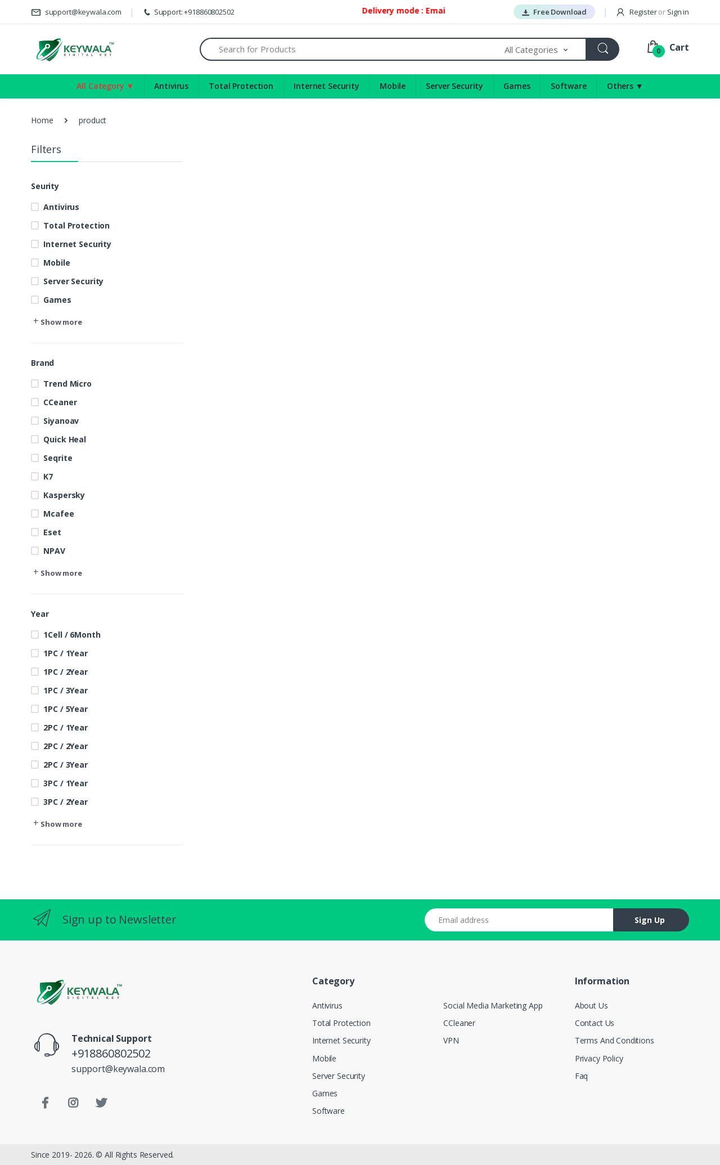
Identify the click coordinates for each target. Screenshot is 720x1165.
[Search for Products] (352, 49)
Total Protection (241, 85)
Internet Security (326, 85)
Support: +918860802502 (188, 12)
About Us (591, 1005)
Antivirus (171, 85)
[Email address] (519, 919)
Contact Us (595, 1023)
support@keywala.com (76, 12)
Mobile (393, 85)
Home (42, 120)
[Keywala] (74, 49)
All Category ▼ (105, 85)
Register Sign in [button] (652, 12)
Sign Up (649, 920)
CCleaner (459, 1023)
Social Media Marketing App (492, 1005)
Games (516, 85)
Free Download (554, 12)
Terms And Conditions (614, 1040)
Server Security (454, 85)
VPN (451, 1040)
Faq (581, 1075)
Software (569, 85)
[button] (546, 49)
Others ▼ (625, 85)
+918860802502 (111, 1053)
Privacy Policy (599, 1058)
